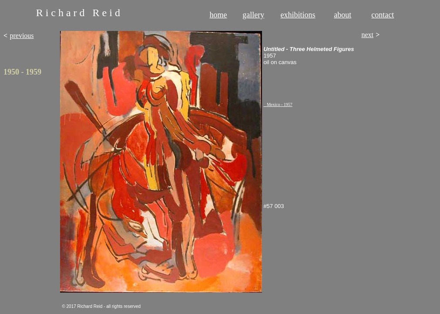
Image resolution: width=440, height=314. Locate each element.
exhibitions (298, 14)
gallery (253, 14)
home (218, 14)
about (342, 14)
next (367, 34)
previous (22, 35)
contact (382, 14)
